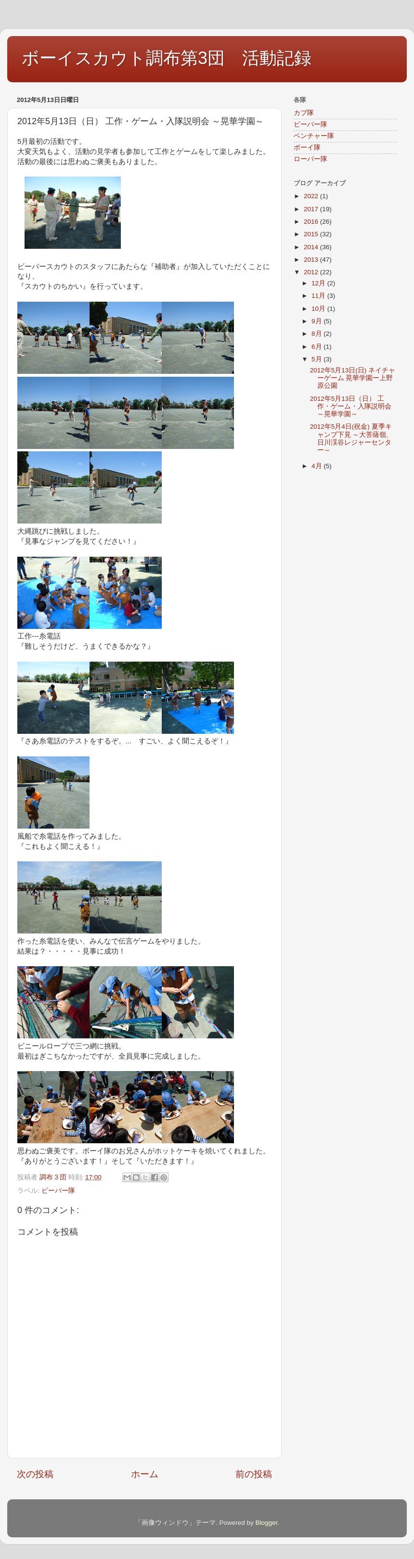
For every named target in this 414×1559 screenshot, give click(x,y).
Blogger (266, 1522)
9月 (317, 321)
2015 (312, 234)
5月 (317, 359)
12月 (319, 283)
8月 (317, 333)
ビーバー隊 (58, 1190)
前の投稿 (253, 1474)
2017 (312, 209)
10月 (319, 308)
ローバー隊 (310, 159)
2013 (312, 259)
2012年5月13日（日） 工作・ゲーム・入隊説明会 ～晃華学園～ (350, 406)
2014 (312, 247)
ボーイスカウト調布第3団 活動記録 (166, 58)
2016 (312, 221)
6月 (317, 346)
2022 (312, 196)
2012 (312, 272)
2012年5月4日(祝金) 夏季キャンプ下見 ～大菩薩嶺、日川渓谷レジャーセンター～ (351, 438)
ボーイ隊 (307, 147)
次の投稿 (35, 1474)
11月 (319, 295)
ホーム (144, 1474)
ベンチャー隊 (314, 136)
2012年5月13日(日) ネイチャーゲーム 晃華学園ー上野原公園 (352, 378)
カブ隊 (304, 112)
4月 (317, 466)
